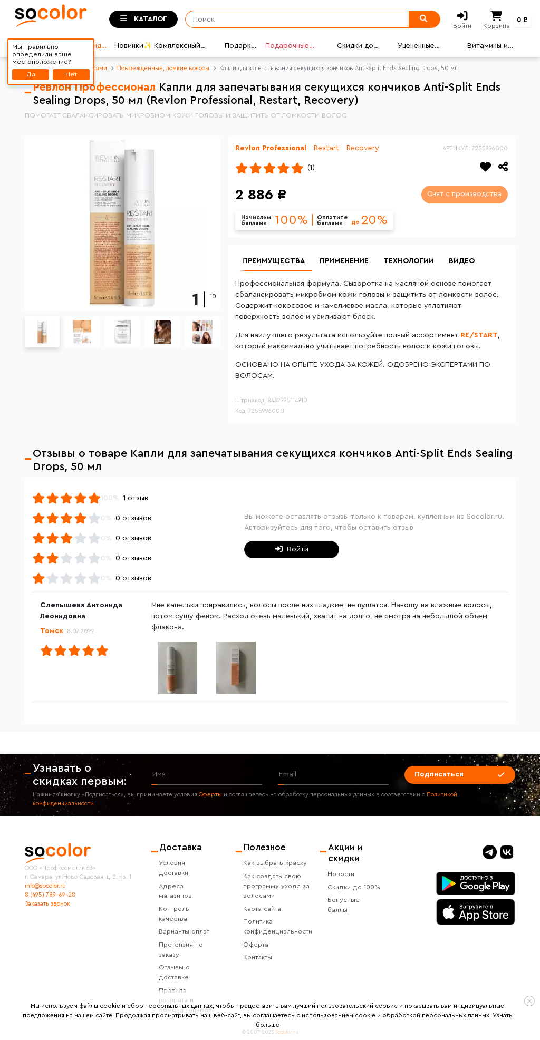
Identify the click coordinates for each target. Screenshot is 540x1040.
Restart (326, 148)
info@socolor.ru (45, 886)
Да (30, 74)
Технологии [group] (408, 261)
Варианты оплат (184, 931)
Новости (340, 874)
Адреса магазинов (175, 891)
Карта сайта (262, 909)
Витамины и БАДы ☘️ (487, 47)
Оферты (210, 795)
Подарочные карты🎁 (287, 47)
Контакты (257, 957)
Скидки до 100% (353, 887)
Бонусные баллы (343, 905)
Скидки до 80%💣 (355, 47)
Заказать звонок (47, 904)
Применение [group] (344, 261)
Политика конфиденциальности (277, 926)
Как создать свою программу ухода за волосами (276, 886)
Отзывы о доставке (174, 972)
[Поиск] (293, 19)
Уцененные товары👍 (416, 47)
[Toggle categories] (143, 19)
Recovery (362, 148)
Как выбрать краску (275, 863)
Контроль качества (174, 914)
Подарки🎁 (240, 47)
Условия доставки (173, 868)
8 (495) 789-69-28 (50, 895)
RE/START (479, 335)
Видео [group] (462, 261)
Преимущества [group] (274, 261)
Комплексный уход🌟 (177, 47)
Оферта (255, 944)
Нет (71, 74)
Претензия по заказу (181, 949)
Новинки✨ (132, 46)
